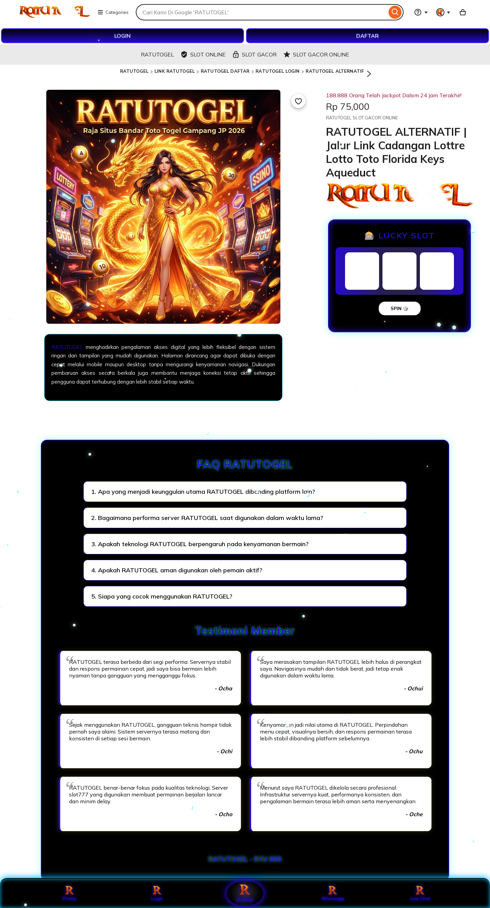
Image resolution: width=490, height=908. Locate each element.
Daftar (245, 893)
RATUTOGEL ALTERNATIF (335, 71)
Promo (70, 893)
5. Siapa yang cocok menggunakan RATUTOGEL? (161, 596)
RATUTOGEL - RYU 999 (245, 859)
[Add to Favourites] (298, 101)
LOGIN (122, 35)
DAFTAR (367, 35)
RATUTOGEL (134, 71)
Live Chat (420, 893)
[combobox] (261, 12)
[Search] (395, 12)
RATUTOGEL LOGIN (277, 71)
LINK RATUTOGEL (174, 71)
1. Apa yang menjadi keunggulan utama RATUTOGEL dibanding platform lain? (203, 491)
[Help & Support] (421, 12)
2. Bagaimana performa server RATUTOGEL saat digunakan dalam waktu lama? (207, 518)
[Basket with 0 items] (463, 12)
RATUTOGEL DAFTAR (225, 71)
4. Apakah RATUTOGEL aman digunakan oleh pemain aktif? (176, 570)
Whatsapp (332, 893)
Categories (113, 12)
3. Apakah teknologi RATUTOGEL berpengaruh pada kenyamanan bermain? (200, 544)
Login (157, 893)
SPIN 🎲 (400, 308)
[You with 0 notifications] (443, 12)
